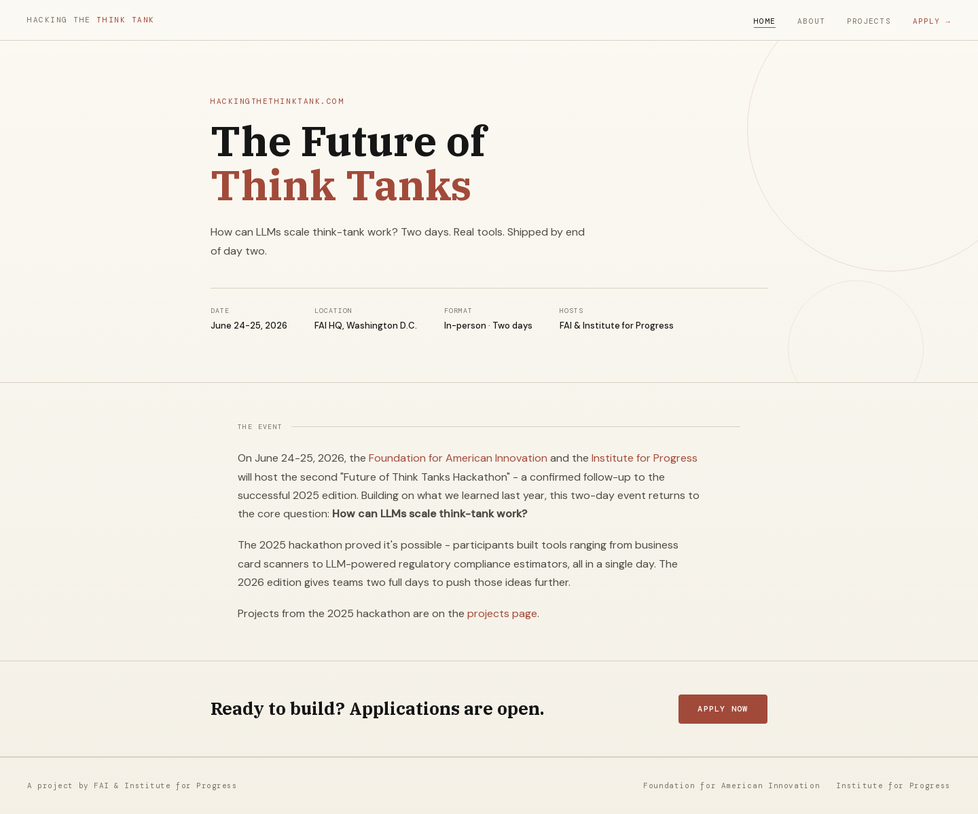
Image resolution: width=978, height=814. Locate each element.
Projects (869, 21)
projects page (502, 613)
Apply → (932, 21)
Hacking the (91, 19)
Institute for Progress (645, 458)
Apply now (723, 708)
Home (765, 21)
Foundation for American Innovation (458, 458)
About (811, 21)
